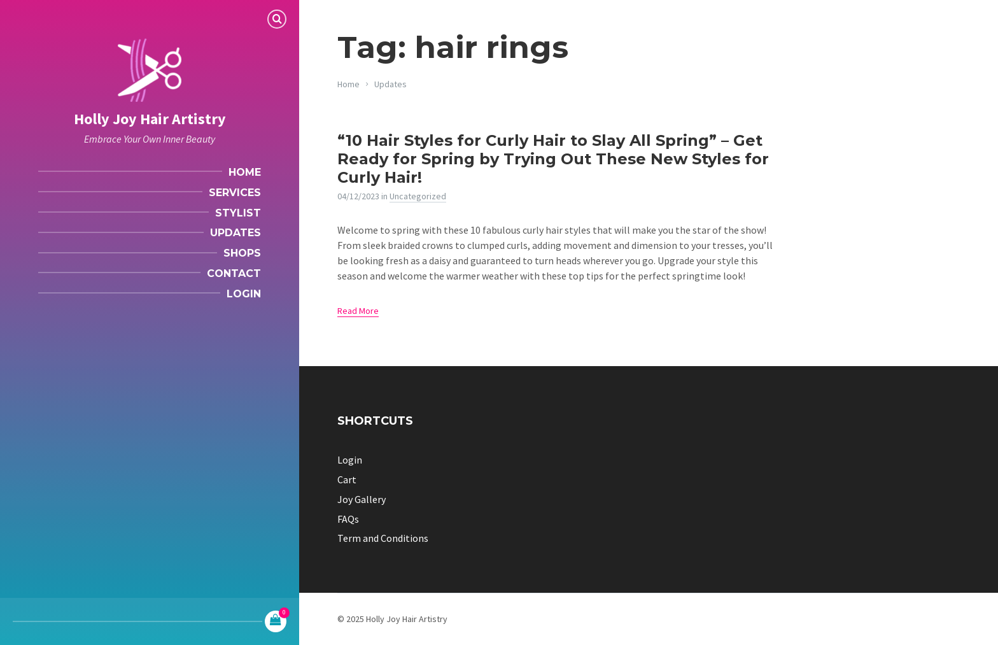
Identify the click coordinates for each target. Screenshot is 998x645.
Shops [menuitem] (242, 253)
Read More (358, 310)
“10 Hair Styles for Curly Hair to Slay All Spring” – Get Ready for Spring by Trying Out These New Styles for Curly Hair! (553, 159)
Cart (346, 479)
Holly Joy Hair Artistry (150, 119)
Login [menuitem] (244, 294)
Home (348, 84)
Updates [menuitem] (235, 233)
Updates (390, 84)
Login (349, 459)
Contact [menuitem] (234, 273)
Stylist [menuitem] (238, 213)
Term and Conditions (382, 538)
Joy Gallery (361, 499)
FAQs (348, 519)
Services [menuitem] (235, 193)
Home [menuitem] (244, 172)
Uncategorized (418, 196)
